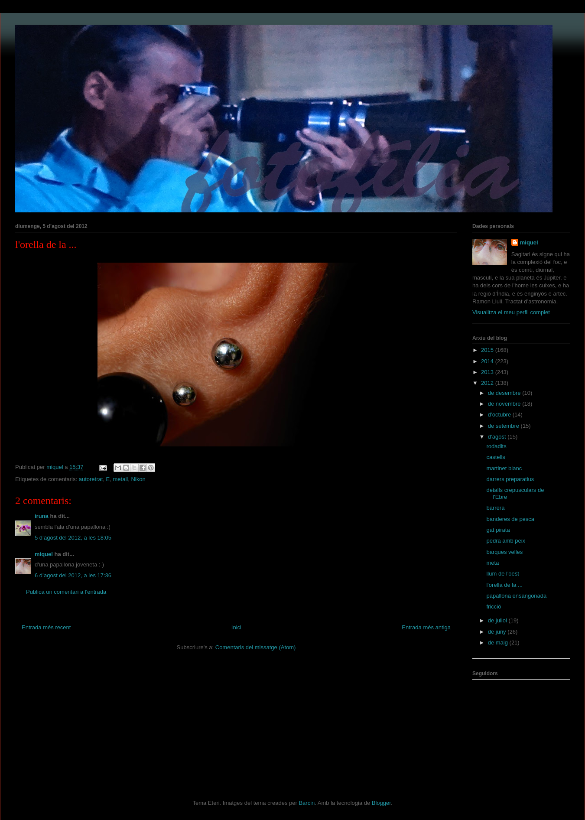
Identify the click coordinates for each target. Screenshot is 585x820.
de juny (498, 631)
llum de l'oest (502, 573)
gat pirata (498, 530)
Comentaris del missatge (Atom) (255, 647)
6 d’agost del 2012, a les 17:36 (73, 575)
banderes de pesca (510, 519)
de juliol (498, 620)
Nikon (138, 479)
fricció (493, 606)
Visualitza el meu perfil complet (511, 312)
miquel (44, 554)
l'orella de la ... (504, 585)
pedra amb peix (505, 540)
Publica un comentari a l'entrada (66, 592)
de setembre (504, 426)
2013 (488, 372)
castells (495, 457)
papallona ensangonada (516, 595)
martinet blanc (504, 468)
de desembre (505, 393)
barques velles (504, 552)
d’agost (498, 436)
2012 (488, 383)
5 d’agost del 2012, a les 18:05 (73, 537)
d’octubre (500, 414)
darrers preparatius (510, 479)
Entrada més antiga (426, 627)
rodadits (496, 446)
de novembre (505, 403)
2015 (488, 350)
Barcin (307, 803)
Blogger (381, 803)
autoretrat (91, 479)
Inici (236, 627)
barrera (495, 507)
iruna (42, 516)
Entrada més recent (46, 627)
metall (120, 479)
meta (492, 563)
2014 (488, 361)
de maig (499, 642)
